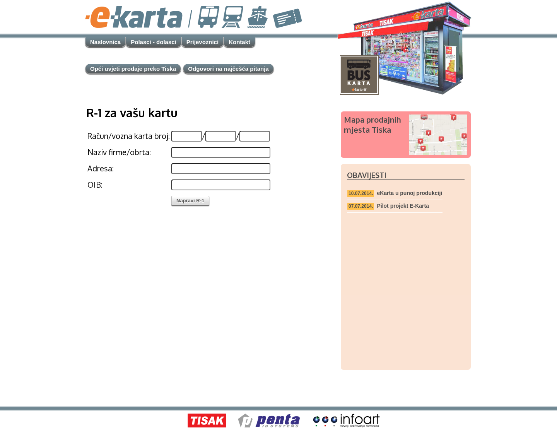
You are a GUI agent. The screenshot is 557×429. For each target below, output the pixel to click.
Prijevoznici (202, 42)
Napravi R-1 (190, 200)
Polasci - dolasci (153, 42)
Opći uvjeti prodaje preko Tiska (133, 68)
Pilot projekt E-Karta (403, 206)
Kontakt (239, 42)
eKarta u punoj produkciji (409, 193)
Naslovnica (105, 42)
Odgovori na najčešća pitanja (228, 68)
